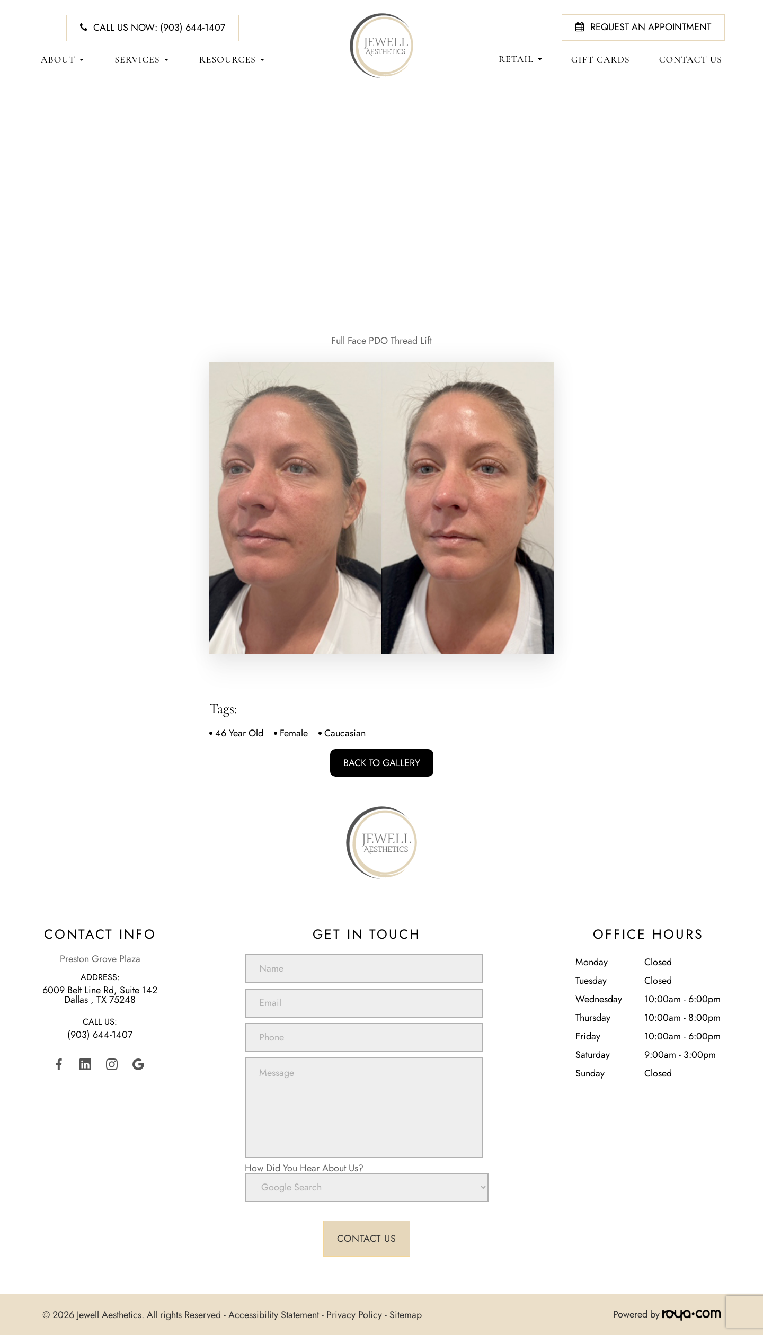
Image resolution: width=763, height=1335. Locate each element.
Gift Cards (600, 59)
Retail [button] (520, 59)
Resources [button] (231, 59)
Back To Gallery (381, 763)
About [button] (62, 59)
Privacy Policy (354, 1314)
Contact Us (690, 59)
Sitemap (405, 1314)
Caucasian (345, 733)
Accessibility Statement (273, 1314)
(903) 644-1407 (99, 1035)
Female (294, 733)
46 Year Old (239, 733)
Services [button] (141, 59)
